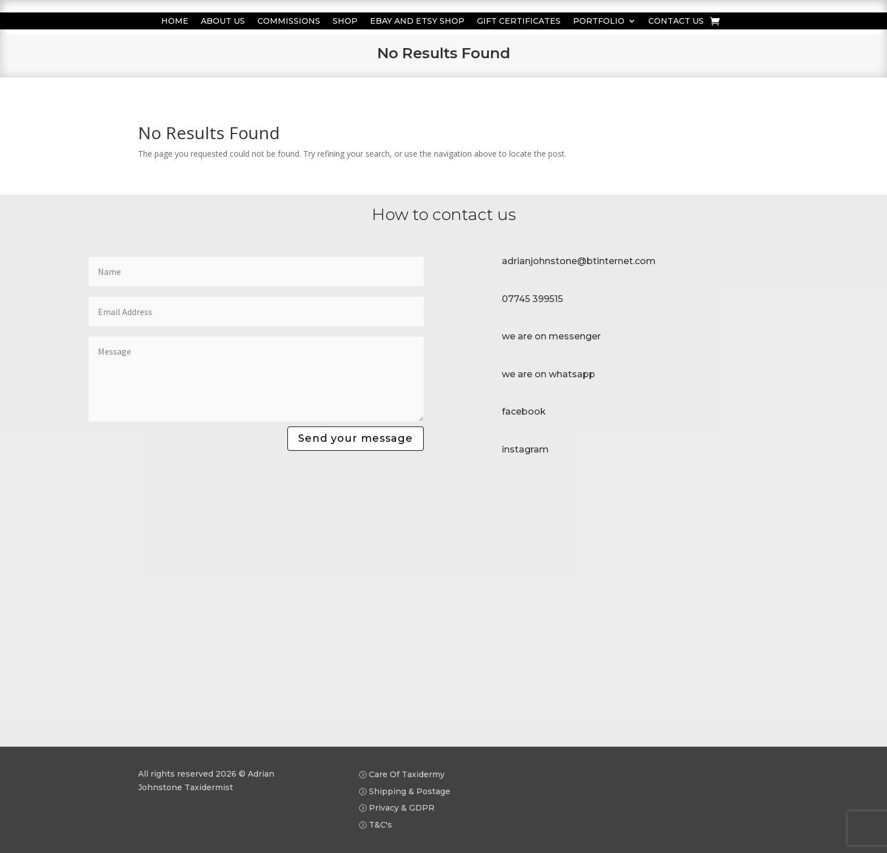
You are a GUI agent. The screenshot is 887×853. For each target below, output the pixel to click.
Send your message (355, 438)
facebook (524, 411)
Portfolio (599, 21)
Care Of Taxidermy (407, 774)
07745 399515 (532, 299)
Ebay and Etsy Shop (417, 21)
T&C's (380, 825)
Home (174, 21)
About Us (223, 21)
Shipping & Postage (409, 791)
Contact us (676, 21)
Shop (345, 21)
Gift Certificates (519, 21)
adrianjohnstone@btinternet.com (579, 261)
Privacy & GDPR (401, 808)
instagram (525, 449)
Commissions (288, 21)
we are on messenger (551, 336)
